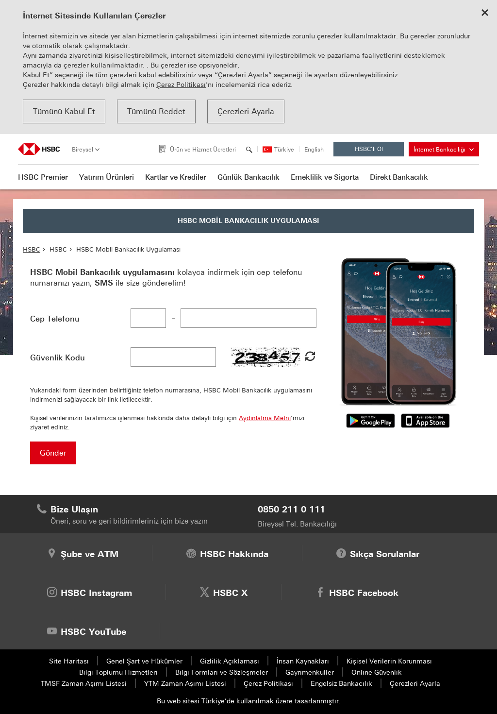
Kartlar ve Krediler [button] (175, 177)
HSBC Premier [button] (43, 177)
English (314, 150)
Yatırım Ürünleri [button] (106, 177)
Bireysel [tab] (82, 149)
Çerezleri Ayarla (245, 111)
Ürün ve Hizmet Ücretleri (203, 149)
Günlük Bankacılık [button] (248, 177)
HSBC (31, 249)
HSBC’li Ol (376, 151)
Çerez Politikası (181, 85)
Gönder (53, 453)
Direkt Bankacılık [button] (399, 177)
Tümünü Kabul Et (64, 111)
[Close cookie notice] (484, 13)
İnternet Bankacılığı (444, 149)
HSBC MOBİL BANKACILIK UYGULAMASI (248, 221)
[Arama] (249, 149)
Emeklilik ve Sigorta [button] (325, 177)
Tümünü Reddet (156, 111)
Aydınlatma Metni (265, 418)
